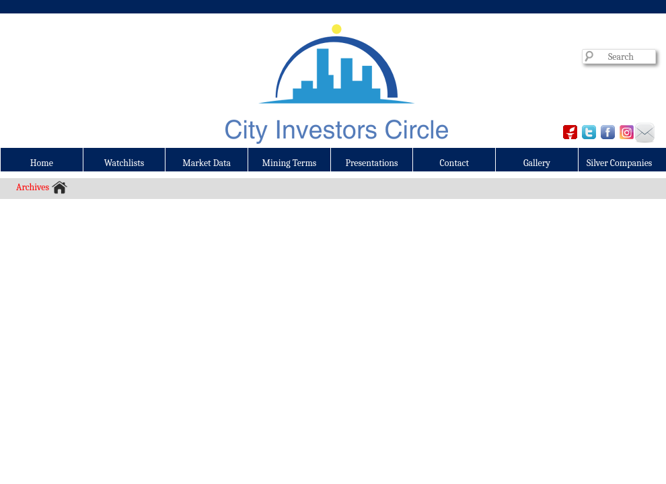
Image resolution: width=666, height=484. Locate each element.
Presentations (372, 163)
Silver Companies (619, 163)
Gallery (536, 163)
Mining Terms (289, 163)
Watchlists (124, 163)
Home (41, 163)
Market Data (206, 163)
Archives (32, 187)
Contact (454, 163)
